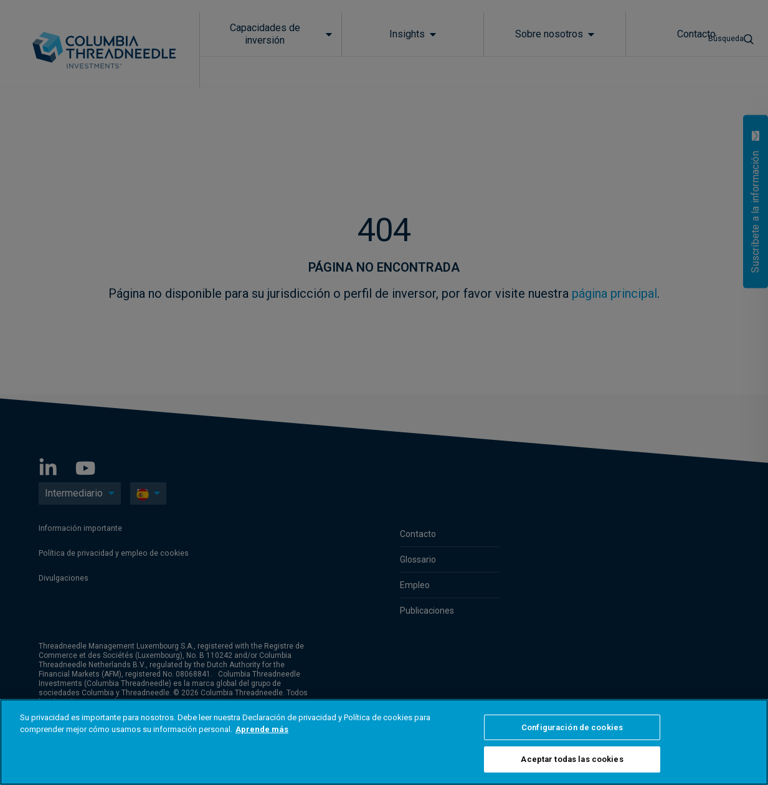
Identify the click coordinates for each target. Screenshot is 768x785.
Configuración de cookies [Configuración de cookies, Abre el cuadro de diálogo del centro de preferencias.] (572, 727)
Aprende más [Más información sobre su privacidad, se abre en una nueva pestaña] (261, 729)
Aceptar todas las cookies (572, 759)
